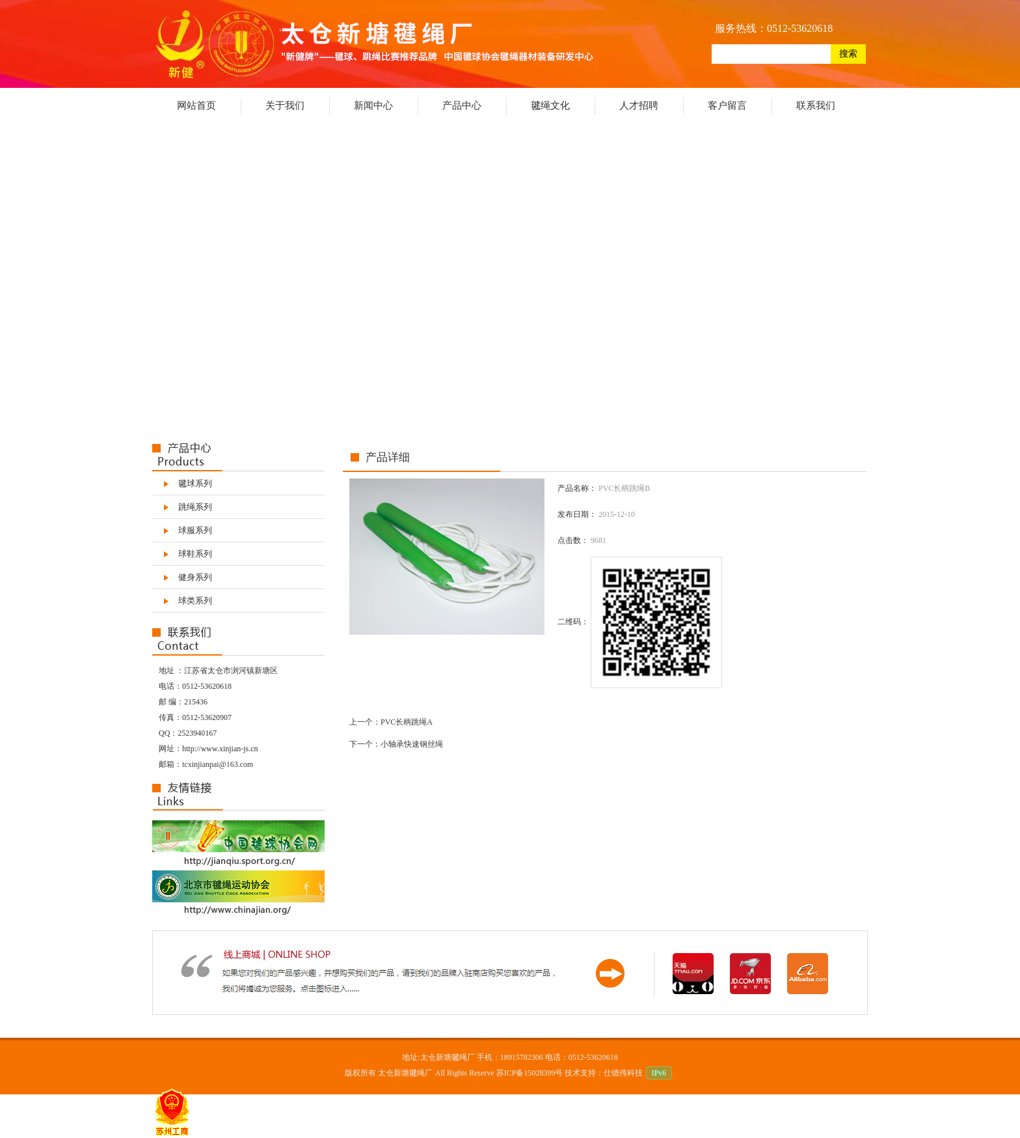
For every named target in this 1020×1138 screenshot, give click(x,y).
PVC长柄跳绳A (407, 722)
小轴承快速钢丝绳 (412, 744)
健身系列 (195, 577)
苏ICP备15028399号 (529, 1072)
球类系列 (195, 600)
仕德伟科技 (623, 1072)
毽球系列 (195, 483)
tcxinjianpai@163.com (217, 764)
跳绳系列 (195, 507)
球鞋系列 (195, 554)
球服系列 (195, 530)
